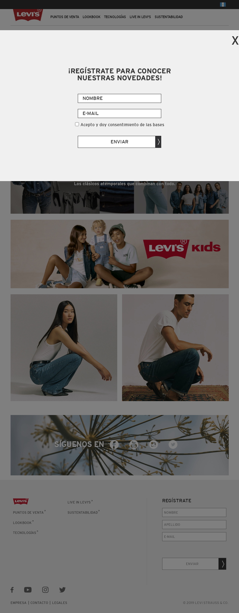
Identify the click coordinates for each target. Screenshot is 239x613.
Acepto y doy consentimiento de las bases (122, 124)
